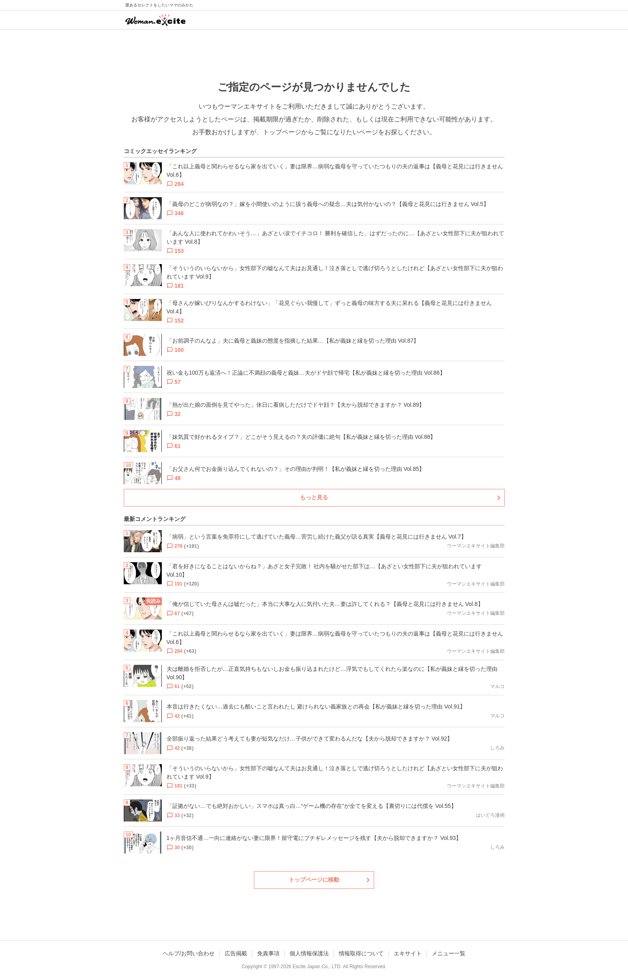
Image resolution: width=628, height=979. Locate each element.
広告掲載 (236, 953)
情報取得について (361, 953)
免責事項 (268, 953)
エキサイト (408, 953)
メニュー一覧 (448, 953)
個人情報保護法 (309, 953)
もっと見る (314, 497)
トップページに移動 (314, 879)
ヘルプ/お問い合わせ (189, 953)
